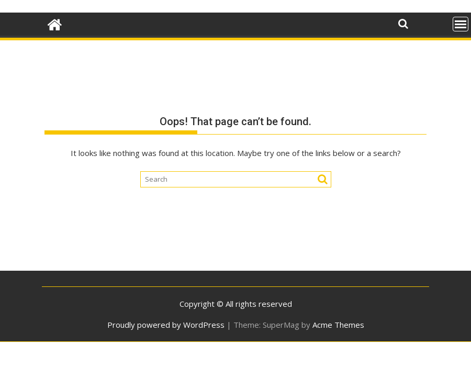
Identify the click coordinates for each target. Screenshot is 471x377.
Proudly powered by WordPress (166, 324)
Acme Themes (338, 324)
